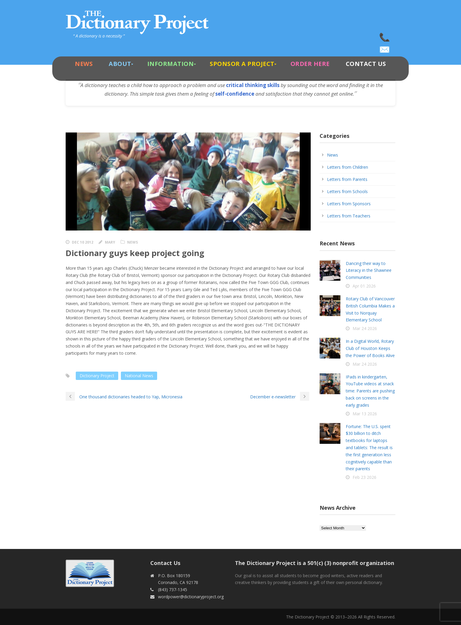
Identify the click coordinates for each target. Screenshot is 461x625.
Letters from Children (347, 167)
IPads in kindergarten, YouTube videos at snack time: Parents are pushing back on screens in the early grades (370, 391)
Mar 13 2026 (365, 413)
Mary (110, 242)
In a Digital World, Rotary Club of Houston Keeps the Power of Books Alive (370, 348)
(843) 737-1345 (385, 36)
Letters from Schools (347, 191)
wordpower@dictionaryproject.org (385, 47)
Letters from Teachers (348, 216)
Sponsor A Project (242, 64)
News (84, 64)
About (120, 64)
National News (139, 375)
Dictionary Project (97, 375)
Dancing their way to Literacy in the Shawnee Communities (368, 270)
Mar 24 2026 (365, 328)
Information (170, 64)
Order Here (310, 64)
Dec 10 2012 (82, 242)
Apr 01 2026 (364, 286)
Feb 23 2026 (364, 477)
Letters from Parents (347, 179)
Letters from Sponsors (349, 203)
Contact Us (366, 64)
